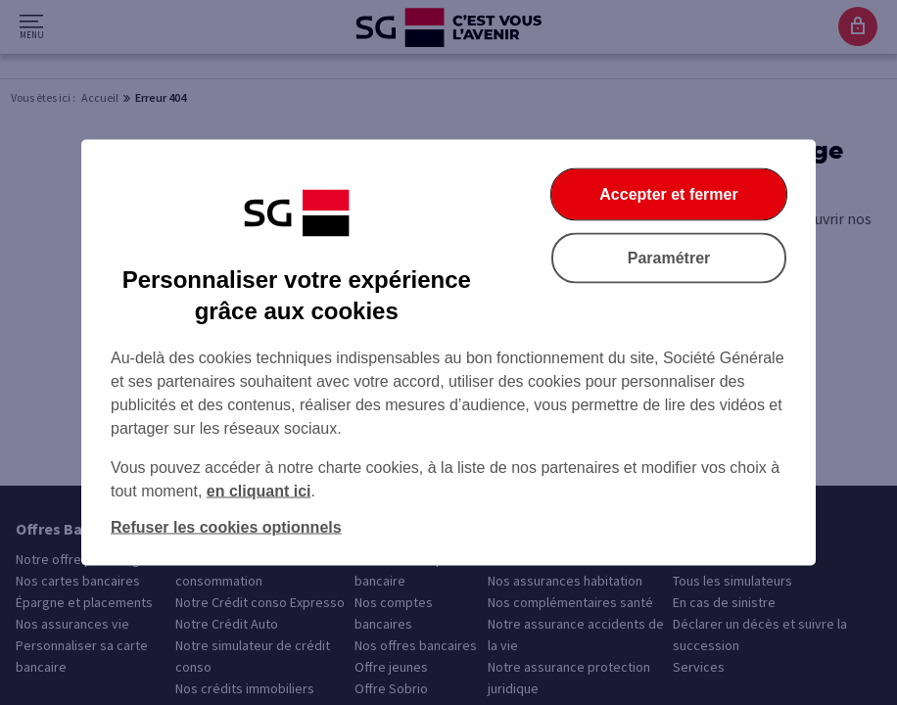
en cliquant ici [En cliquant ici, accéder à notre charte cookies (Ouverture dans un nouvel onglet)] (259, 491)
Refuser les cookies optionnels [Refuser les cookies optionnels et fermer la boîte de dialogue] (226, 527)
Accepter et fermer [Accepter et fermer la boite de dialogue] (668, 194)
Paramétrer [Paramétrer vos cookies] (669, 258)
